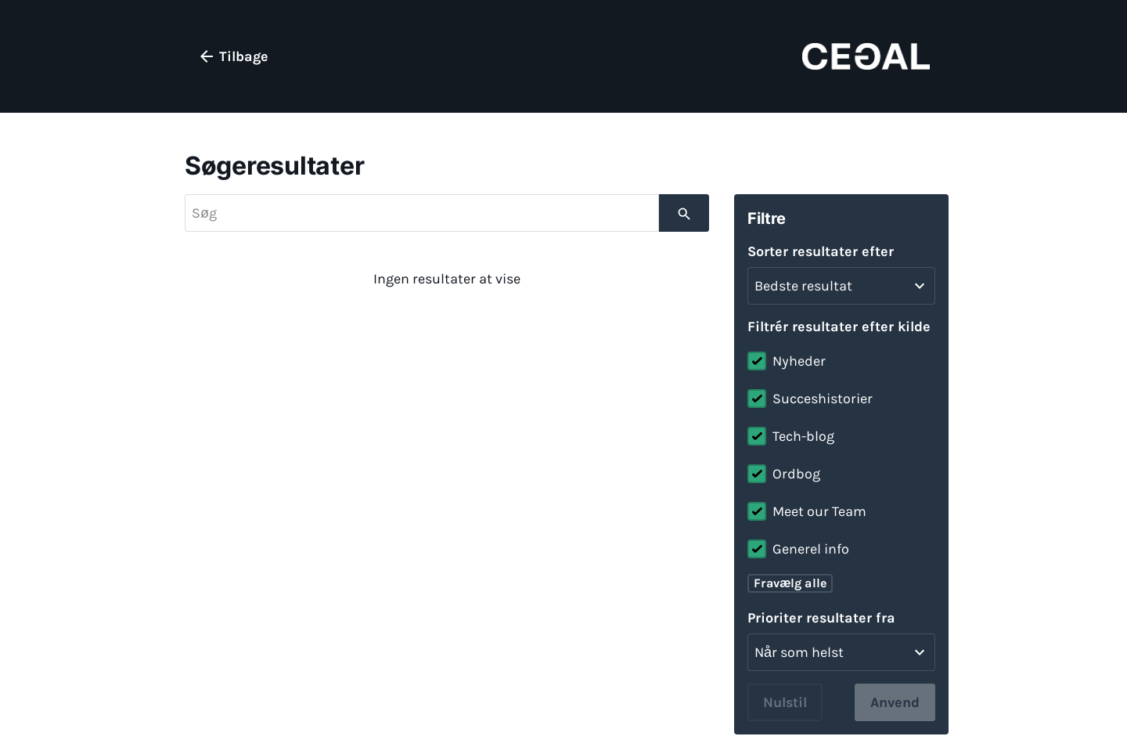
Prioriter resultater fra (821, 617)
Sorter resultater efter (820, 251)
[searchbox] (422, 213)
